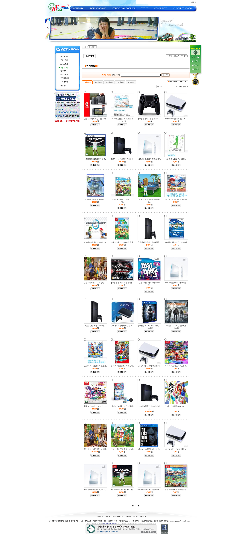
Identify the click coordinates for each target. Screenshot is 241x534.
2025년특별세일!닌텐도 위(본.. (149, 159)
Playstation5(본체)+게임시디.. (176, 119)
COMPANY (78, 8)
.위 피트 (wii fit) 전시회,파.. (176, 159)
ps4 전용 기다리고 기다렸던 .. (149, 325)
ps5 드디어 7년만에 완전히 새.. (149, 366)
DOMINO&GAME (98, 8)
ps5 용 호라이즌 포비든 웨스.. (95, 199)
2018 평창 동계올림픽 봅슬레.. (95, 366)
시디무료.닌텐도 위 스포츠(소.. (122, 119)
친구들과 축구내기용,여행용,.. (149, 242)
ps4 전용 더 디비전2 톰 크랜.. (176, 325)
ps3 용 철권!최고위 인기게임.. (122, 283)
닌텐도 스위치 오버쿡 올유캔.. (176, 489)
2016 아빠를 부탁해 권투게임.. (176, 283)
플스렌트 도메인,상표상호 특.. (95, 449)
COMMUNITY (160, 8)
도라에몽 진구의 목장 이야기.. (122, 449)
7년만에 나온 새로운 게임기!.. (122, 159)
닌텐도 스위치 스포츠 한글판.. (122, 406)
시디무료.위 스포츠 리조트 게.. (176, 242)
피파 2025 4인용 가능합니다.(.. (122, 489)
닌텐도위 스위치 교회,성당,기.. (95, 283)
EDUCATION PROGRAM (123, 8)
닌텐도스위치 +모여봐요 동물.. (122, 242)
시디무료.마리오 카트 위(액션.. (95, 242)
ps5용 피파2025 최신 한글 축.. (95, 159)
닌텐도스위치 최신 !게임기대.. (95, 119)
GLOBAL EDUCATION (183, 8)
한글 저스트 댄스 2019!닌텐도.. (95, 406)
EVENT (144, 8)
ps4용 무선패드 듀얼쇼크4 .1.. (149, 119)
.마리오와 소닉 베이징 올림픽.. (176, 199)
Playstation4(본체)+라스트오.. (149, 449)
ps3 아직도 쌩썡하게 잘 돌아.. (122, 325)
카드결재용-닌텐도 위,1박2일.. (95, 489)
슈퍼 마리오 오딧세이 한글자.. (122, 366)
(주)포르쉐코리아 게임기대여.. (149, 489)
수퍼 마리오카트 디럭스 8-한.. (176, 366)
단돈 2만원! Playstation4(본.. (95, 325)
